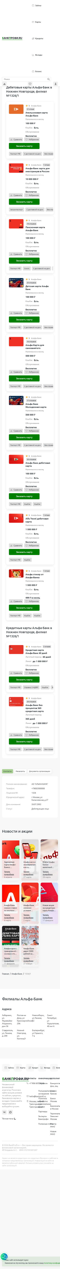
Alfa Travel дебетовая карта (37, 520)
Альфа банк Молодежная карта (36, 405)
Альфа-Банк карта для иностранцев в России (38, 170)
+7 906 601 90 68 (35, 1083)
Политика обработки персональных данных (44, 1102)
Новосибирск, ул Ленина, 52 (38, 1018)
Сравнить (16, 139)
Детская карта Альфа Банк (37, 287)
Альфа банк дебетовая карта (38, 464)
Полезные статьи (45, 1124)
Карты (36, 22)
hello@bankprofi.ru (36, 1096)
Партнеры (42, 1111)
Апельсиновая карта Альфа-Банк (37, 114)
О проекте (43, 1083)
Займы (36, 5)
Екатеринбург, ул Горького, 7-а (38, 1033)
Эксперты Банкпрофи (43, 1117)
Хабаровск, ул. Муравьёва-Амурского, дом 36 (7, 1020)
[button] (4, 1256)
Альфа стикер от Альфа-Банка (35, 576)
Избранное (32, 139)
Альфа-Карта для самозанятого (35, 346)
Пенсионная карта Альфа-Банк (35, 229)
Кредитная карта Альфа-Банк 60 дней (36, 651)
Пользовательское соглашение (46, 1092)
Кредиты (37, 38)
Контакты (7, 771)
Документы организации (39, 771)
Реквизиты (20, 771)
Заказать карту (24, 146)
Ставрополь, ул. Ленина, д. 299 (7, 1033)
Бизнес (37, 71)
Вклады (37, 55)
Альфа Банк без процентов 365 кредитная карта (35, 708)
